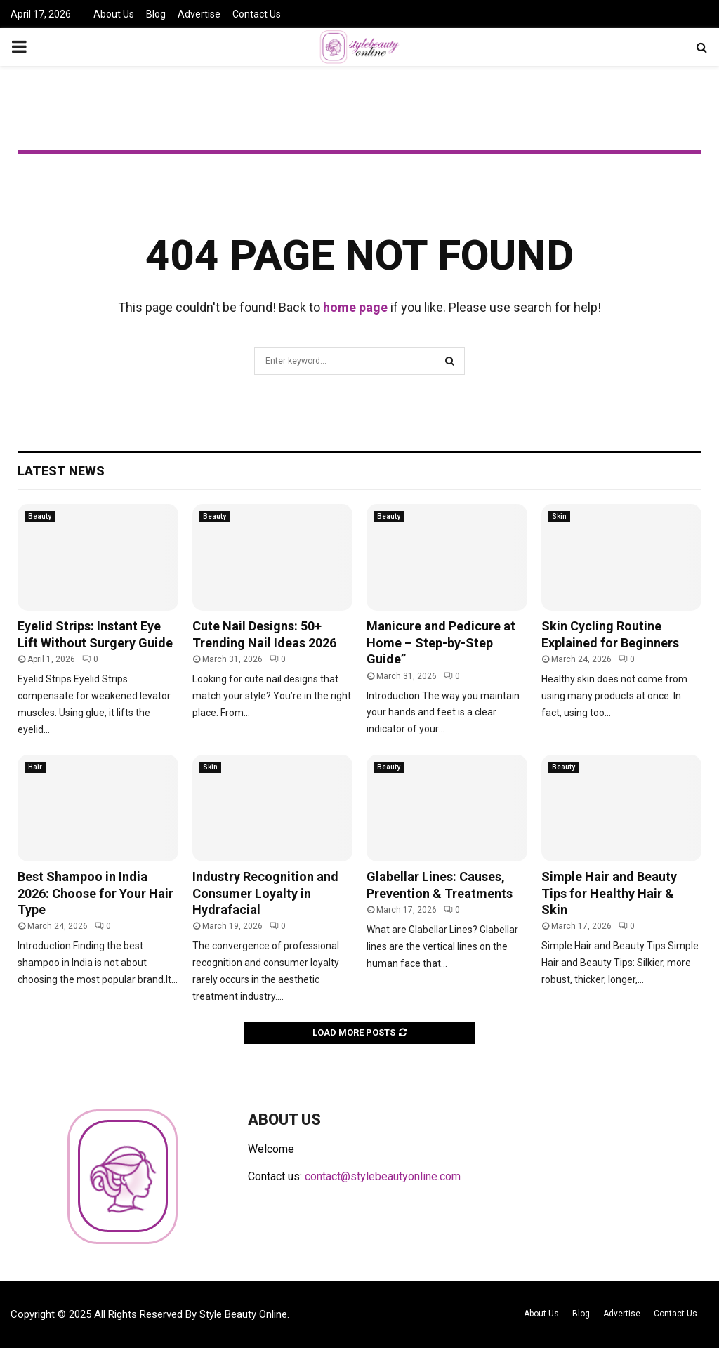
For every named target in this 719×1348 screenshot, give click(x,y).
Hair (35, 767)
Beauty (39, 516)
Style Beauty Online (243, 1314)
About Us (113, 14)
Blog (156, 14)
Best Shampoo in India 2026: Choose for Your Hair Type (95, 893)
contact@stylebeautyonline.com (383, 1176)
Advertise (199, 14)
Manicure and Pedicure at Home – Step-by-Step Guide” (441, 642)
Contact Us (256, 14)
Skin (559, 516)
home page (355, 307)
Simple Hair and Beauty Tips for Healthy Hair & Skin (609, 893)
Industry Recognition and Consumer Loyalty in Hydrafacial (265, 893)
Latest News (61, 470)
